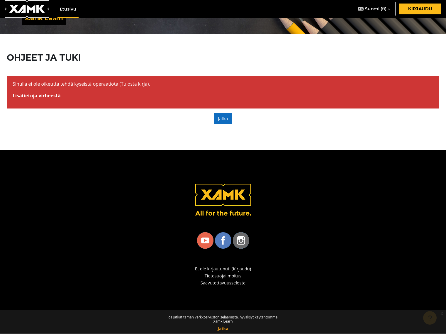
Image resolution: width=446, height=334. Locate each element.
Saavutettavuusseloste (223, 283)
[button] (374, 9)
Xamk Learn (223, 321)
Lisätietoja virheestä (37, 96)
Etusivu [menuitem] (68, 9)
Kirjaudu (420, 8)
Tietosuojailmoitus (223, 276)
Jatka (223, 328)
